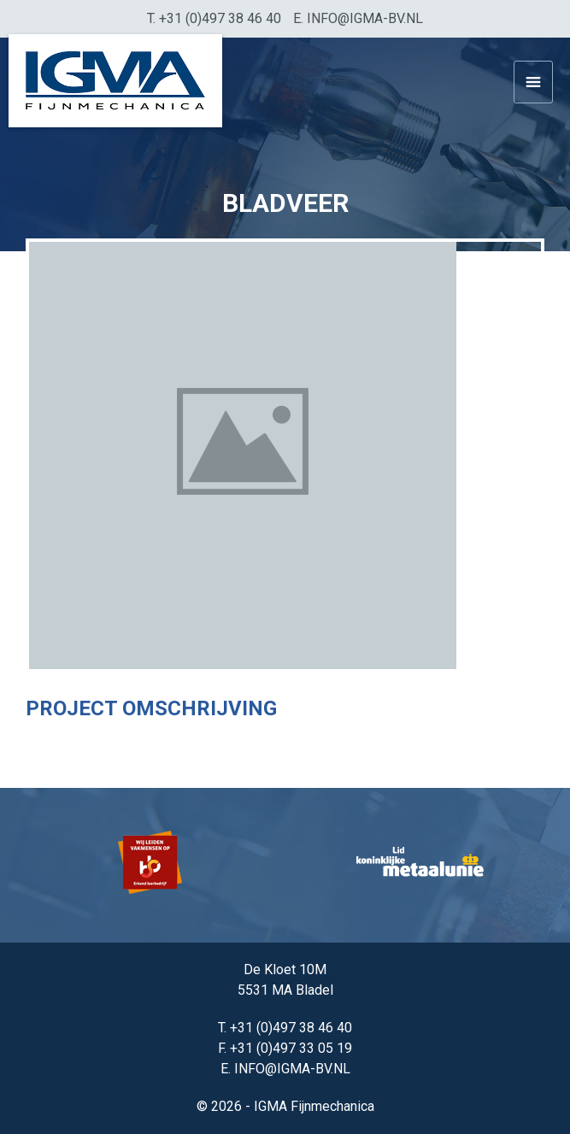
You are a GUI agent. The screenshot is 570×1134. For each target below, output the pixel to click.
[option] (151, 865)
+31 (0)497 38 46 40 (220, 18)
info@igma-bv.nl (365, 18)
